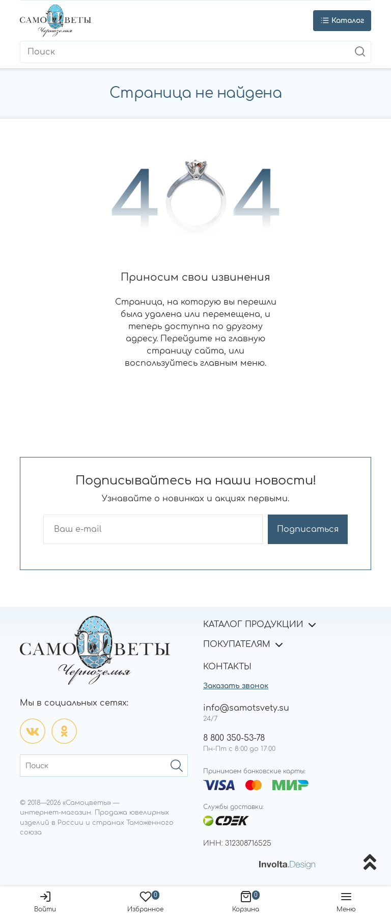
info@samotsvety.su (246, 708)
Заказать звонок (235, 686)
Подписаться (308, 529)
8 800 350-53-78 (234, 738)
